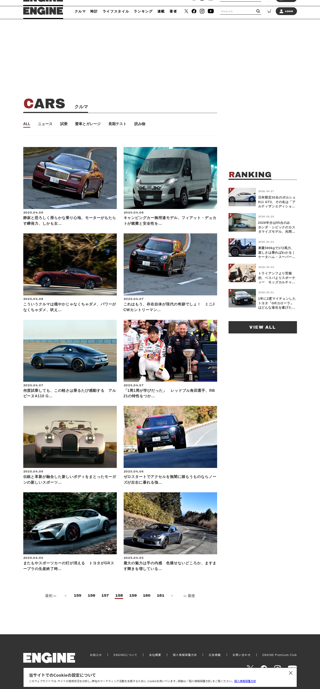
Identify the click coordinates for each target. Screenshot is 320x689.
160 (146, 608)
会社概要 (155, 653)
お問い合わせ (242, 653)
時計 (94, 11)
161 (160, 608)
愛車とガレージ (88, 124)
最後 (189, 608)
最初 (50, 608)
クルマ (80, 11)
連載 (161, 11)
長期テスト (117, 124)
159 (133, 608)
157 (105, 608)
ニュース (45, 124)
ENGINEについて (125, 653)
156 (91, 608)
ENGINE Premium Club (279, 653)
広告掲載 (215, 653)
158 (119, 608)
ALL (26, 124)
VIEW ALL (262, 327)
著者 (173, 11)
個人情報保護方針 (245, 681)
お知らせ (96, 653)
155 (77, 608)
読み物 (139, 124)
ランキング (143, 11)
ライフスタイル (116, 11)
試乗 (64, 124)
